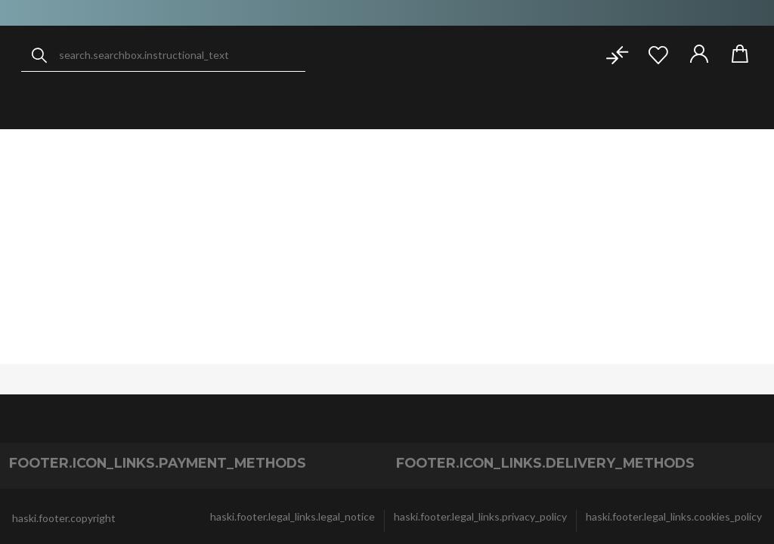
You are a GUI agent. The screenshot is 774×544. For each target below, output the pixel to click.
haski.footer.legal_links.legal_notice (292, 516)
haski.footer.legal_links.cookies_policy (674, 516)
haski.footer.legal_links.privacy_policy (480, 516)
